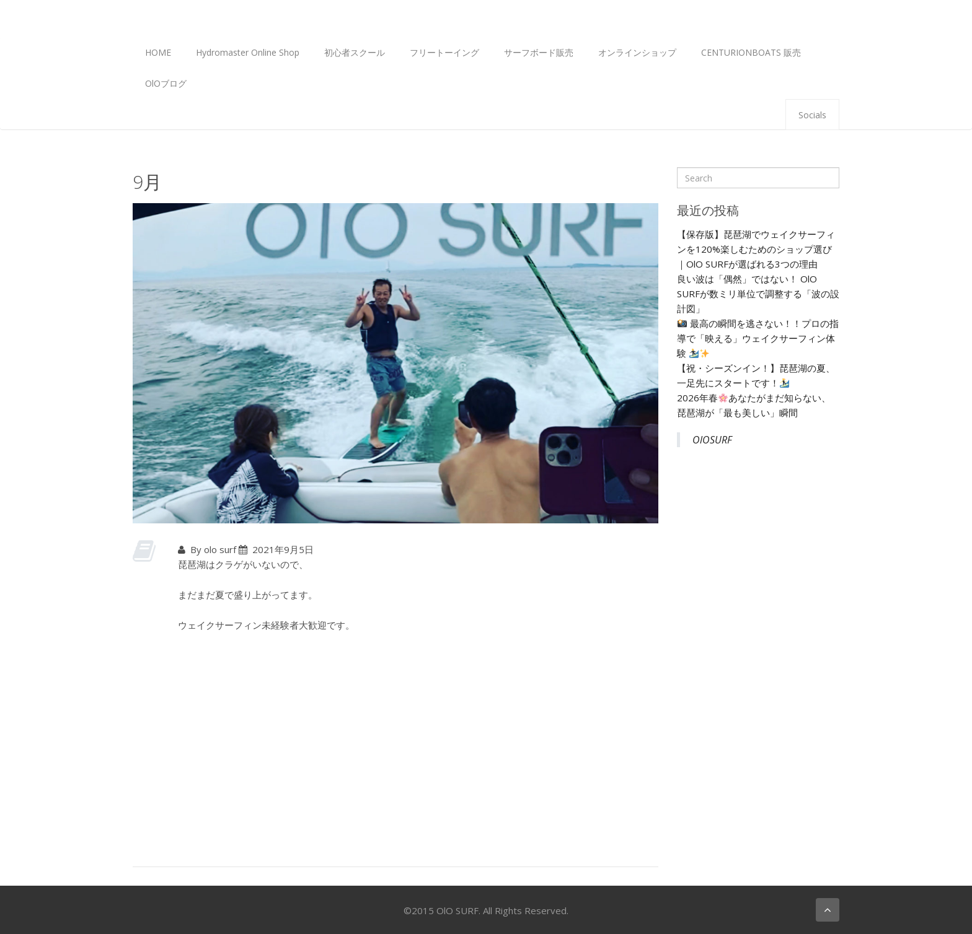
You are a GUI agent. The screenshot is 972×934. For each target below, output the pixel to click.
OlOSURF (712, 440)
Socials (812, 115)
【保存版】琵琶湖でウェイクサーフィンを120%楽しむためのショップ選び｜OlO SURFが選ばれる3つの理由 (756, 249)
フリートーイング (444, 52)
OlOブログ (166, 83)
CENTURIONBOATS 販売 (751, 52)
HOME (158, 52)
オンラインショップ (637, 52)
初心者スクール (354, 52)
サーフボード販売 (538, 52)
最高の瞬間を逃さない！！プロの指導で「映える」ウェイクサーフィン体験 (758, 338)
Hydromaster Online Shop (247, 52)
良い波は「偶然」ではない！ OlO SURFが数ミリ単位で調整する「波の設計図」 (758, 294)
